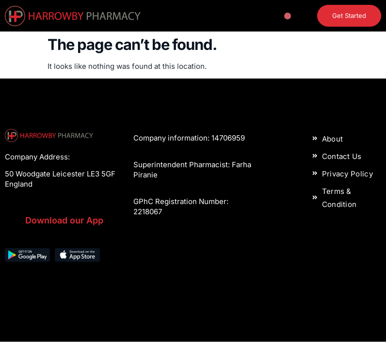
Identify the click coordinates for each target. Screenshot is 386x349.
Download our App (64, 220)
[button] (287, 16)
